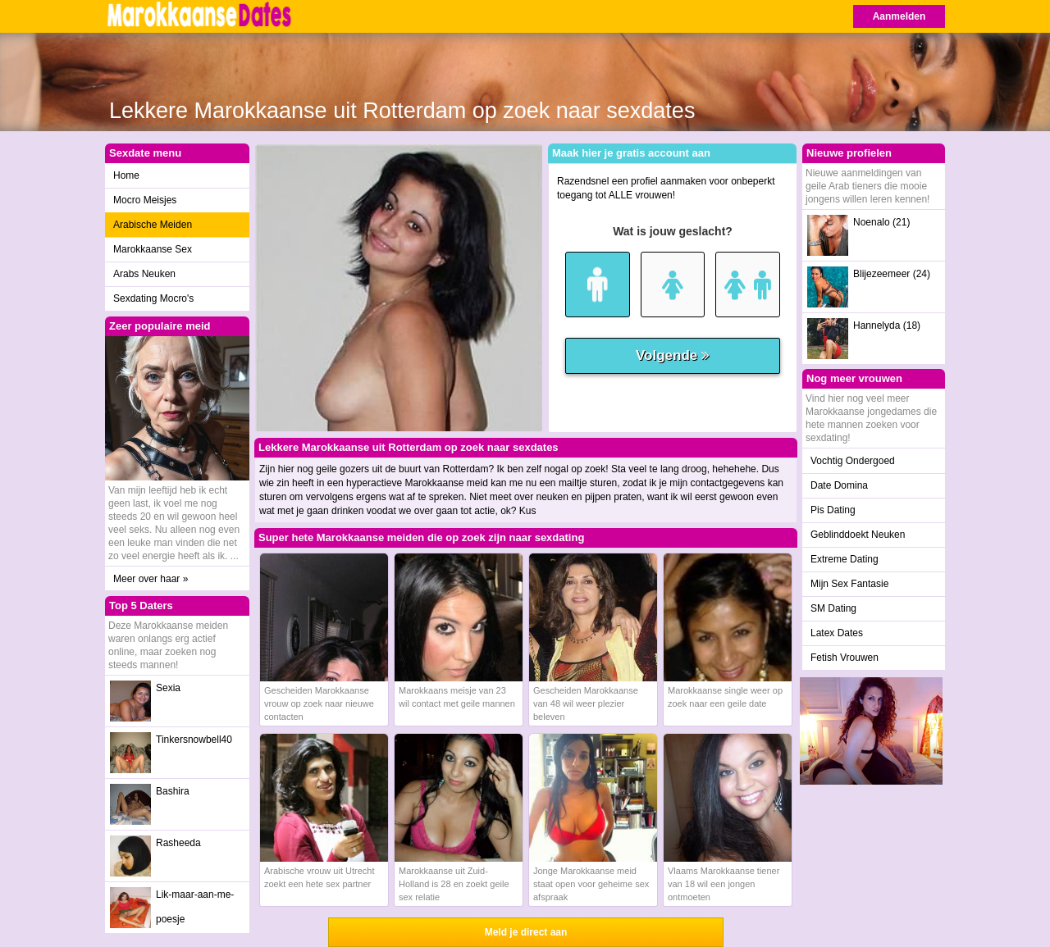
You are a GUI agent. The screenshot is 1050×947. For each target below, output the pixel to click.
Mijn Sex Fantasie (849, 584)
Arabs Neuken (144, 274)
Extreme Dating (844, 559)
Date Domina (839, 485)
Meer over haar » (150, 579)
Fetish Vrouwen (844, 657)
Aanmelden (899, 16)
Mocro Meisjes (144, 200)
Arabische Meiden (152, 224)
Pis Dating (833, 510)
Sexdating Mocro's (153, 298)
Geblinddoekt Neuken (857, 534)
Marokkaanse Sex (152, 249)
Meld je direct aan (526, 932)
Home (126, 175)
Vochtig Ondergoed (852, 461)
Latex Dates (836, 633)
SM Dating (833, 608)
